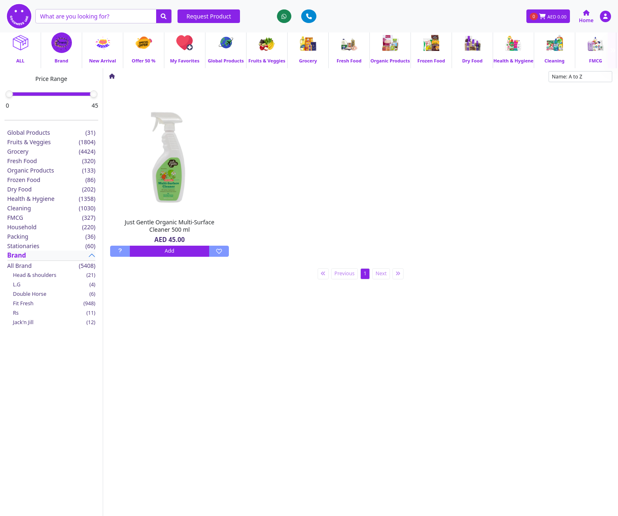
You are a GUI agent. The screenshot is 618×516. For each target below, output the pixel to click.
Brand (16, 255)
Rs (54, 313)
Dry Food (51, 189)
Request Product (209, 16)
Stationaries (51, 246)
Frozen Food (51, 179)
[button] (605, 16)
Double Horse (54, 294)
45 (95, 105)
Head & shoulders (54, 275)
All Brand (51, 265)
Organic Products (51, 170)
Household (51, 227)
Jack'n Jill (54, 322)
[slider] (9, 94)
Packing (51, 236)
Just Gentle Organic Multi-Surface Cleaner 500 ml (169, 225)
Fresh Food (51, 161)
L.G (54, 284)
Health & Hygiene (51, 198)
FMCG (51, 217)
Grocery (51, 151)
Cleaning (51, 208)
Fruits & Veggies (51, 142)
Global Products (51, 132)
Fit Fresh (54, 303)
